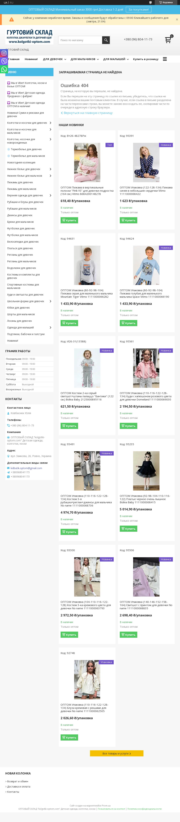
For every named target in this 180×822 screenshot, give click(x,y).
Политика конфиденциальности (144, 808)
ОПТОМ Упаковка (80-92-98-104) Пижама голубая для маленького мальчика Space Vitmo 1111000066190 (144, 293)
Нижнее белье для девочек (23, 169)
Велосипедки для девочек (23, 241)
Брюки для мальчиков (20, 221)
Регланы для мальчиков (21, 261)
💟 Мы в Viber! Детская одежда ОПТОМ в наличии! (26, 104)
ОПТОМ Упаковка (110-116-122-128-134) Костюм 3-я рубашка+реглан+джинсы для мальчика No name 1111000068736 (86, 500)
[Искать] (106, 40)
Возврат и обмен (17, 781)
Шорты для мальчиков (21, 314)
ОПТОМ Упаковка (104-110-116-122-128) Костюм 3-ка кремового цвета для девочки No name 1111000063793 (86, 605)
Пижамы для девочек (20, 182)
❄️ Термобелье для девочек (24, 149)
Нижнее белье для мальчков (24, 175)
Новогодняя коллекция (21, 162)
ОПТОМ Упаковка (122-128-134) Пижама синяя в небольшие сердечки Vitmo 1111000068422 (146, 190)
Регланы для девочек (20, 254)
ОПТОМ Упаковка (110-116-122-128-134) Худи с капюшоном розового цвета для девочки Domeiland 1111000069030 (145, 396)
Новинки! (31, 59)
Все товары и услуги (115, 753)
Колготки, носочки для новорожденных (21, 140)
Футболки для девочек (21, 228)
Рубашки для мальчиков (22, 208)
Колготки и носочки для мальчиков (21, 131)
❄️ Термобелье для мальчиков (26, 155)
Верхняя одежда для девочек (25, 195)
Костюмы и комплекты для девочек (23, 276)
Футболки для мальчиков (22, 235)
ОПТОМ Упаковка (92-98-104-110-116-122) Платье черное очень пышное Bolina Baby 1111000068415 (145, 499)
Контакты (13, 791)
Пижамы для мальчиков (21, 189)
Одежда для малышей (20, 327)
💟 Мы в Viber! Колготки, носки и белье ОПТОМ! (27, 84)
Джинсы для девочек (19, 215)
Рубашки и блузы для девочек (25, 202)
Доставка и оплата (18, 786)
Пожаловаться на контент (111, 808)
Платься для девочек (20, 248)
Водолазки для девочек (21, 268)
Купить (71, 220)
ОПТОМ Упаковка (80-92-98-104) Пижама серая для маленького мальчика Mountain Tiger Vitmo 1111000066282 (87, 293)
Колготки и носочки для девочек (27, 122)
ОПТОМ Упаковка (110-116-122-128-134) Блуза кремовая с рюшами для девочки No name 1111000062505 (84, 708)
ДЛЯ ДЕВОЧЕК (53, 59)
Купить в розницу (145, 59)
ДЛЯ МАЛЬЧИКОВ (83, 59)
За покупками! (139, 9)
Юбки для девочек (18, 307)
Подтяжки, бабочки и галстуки (26, 334)
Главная (13, 59)
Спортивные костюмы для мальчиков (23, 286)
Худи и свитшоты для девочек (25, 294)
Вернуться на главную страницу (88, 113)
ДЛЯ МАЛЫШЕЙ (114, 59)
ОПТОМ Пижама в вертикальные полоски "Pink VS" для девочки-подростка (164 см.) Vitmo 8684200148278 (87, 190)
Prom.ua (106, 805)
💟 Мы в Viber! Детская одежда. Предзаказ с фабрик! (26, 94)
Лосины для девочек (19, 321)
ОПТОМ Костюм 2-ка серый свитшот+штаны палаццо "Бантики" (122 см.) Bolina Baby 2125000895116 (87, 396)
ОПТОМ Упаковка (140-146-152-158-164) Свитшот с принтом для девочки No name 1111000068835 (146, 605)
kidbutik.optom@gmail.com (26, 468)
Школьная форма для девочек (25, 301)
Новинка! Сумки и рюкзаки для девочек (25, 114)
